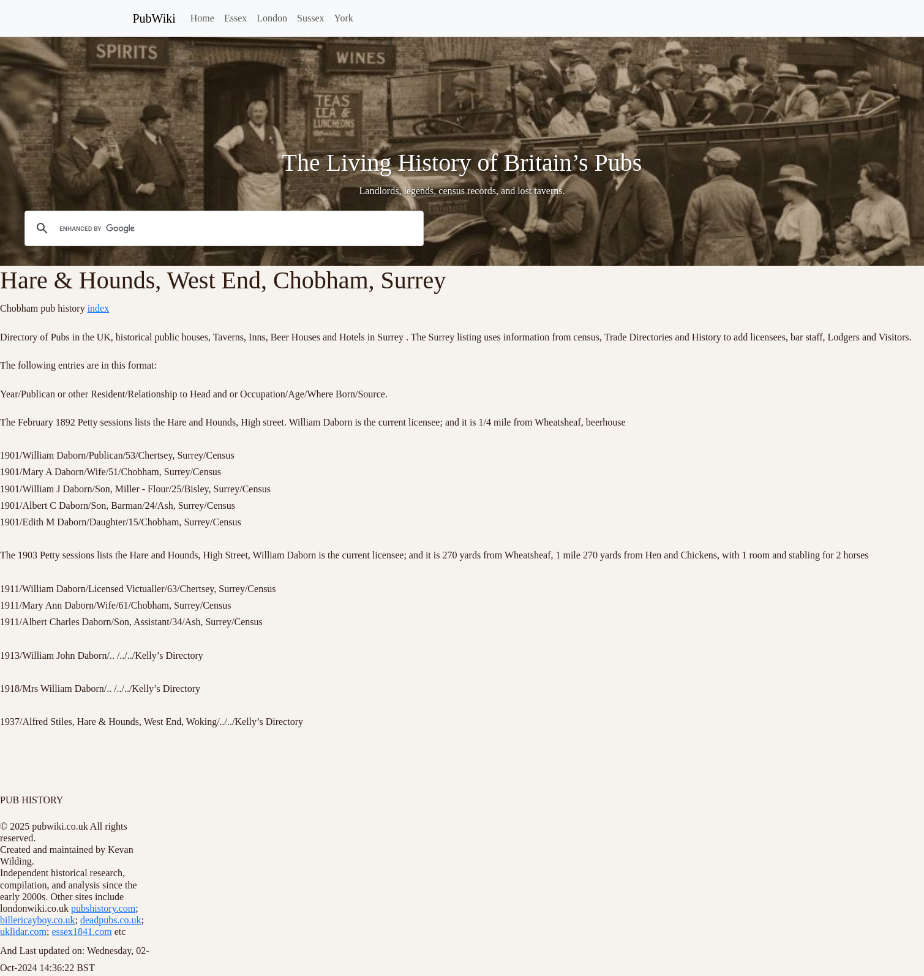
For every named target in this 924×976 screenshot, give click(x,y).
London (272, 18)
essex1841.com (81, 931)
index (99, 308)
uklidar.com (23, 931)
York (343, 18)
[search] (222, 229)
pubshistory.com (103, 908)
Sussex (310, 18)
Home (202, 18)
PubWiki (154, 18)
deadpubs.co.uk (110, 920)
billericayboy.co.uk (37, 920)
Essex (235, 18)
